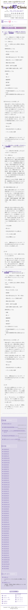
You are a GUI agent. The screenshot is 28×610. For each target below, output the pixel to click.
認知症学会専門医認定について (11, 435)
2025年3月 (6, 475)
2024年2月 (6, 500)
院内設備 (19, 594)
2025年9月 (6, 464)
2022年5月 (6, 537)
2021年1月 (6, 555)
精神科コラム (7, 582)
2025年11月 (7, 460)
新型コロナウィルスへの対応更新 (12, 439)
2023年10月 (7, 506)
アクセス (19, 595)
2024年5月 (6, 493)
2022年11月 (7, 526)
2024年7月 (6, 491)
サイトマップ (20, 601)
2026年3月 (6, 451)
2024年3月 (6, 497)
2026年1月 (6, 456)
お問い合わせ (20, 599)
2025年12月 (7, 458)
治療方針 (5, 603)
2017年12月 (7, 564)
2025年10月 (7, 462)
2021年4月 (6, 550)
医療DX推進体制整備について (11, 427)
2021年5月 (6, 548)
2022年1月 (6, 544)
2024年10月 (7, 486)
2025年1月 (6, 480)
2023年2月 (6, 520)
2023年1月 (6, 522)
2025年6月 (6, 471)
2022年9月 (6, 531)
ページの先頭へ (14, 591)
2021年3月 (6, 553)
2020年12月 (7, 557)
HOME (4, 595)
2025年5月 (6, 473)
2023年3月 (6, 517)
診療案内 (5, 601)
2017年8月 (6, 568)
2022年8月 (6, 533)
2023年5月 (6, 513)
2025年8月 (6, 467)
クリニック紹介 (6, 599)
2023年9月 (6, 509)
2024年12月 (7, 482)
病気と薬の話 (20, 597)
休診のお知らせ (7, 423)
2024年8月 (6, 489)
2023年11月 (7, 504)
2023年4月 (6, 515)
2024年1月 (6, 502)
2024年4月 (6, 495)
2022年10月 (7, 528)
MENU (10, 21)
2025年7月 (6, 469)
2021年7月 (6, 546)
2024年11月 (7, 484)
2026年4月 (6, 449)
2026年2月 (6, 453)
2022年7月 (6, 535)
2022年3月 (6, 542)
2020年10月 (7, 559)
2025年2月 (6, 478)
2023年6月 (6, 511)
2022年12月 (7, 524)
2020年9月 (6, 561)
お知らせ (6, 577)
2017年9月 (6, 566)
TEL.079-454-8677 (16, 11)
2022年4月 (6, 539)
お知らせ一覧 (6, 597)
